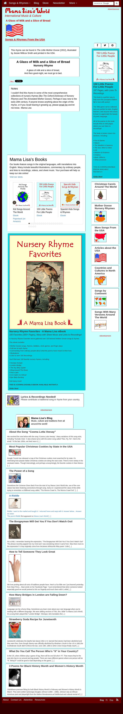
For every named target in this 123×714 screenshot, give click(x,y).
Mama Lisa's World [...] (42, 516)
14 (55, 223)
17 (61, 223)
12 (51, 223)
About (6, 700)
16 (59, 223)
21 (35, 226)
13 (53, 223)
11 (49, 223)
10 (47, 223)
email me (63, 105)
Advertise (28, 700)
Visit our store (16, 177)
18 (29, 226)
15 (57, 223)
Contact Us (16, 700)
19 (31, 226)
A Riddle (17, 516)
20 (33, 226)
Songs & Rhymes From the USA (25, 39)
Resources (40, 700)
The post (10, 516)
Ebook (15, 215)
